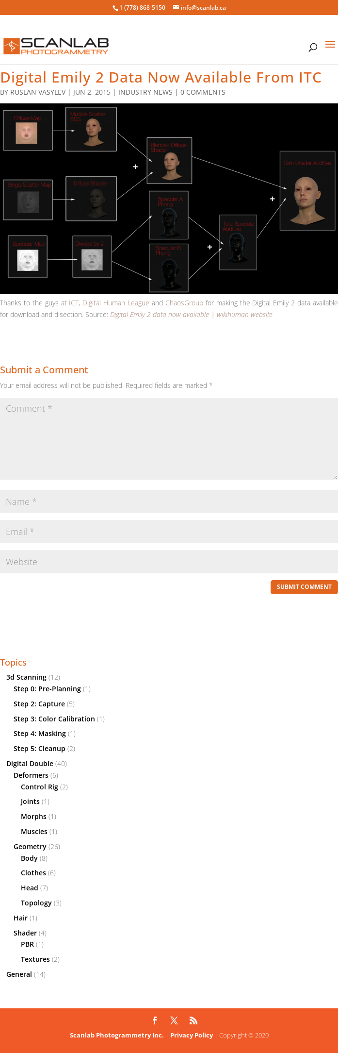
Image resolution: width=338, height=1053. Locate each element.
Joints (30, 801)
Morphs (34, 816)
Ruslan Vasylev (37, 92)
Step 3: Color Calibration (54, 718)
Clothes (33, 872)
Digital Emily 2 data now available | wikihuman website (191, 314)
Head (29, 887)
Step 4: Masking (40, 733)
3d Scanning (26, 677)
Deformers (31, 775)
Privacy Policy (191, 1035)
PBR (27, 944)
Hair (21, 917)
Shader (25, 932)
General (19, 974)
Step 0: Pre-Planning (47, 688)
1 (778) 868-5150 (142, 7)
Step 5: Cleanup (39, 748)
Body (29, 858)
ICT (74, 302)
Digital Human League (115, 302)
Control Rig (39, 786)
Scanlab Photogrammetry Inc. (117, 1035)
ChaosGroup (184, 302)
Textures (35, 959)
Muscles (34, 831)
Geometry (30, 846)
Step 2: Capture (39, 703)
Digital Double (29, 763)
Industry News (145, 92)
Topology (36, 902)
